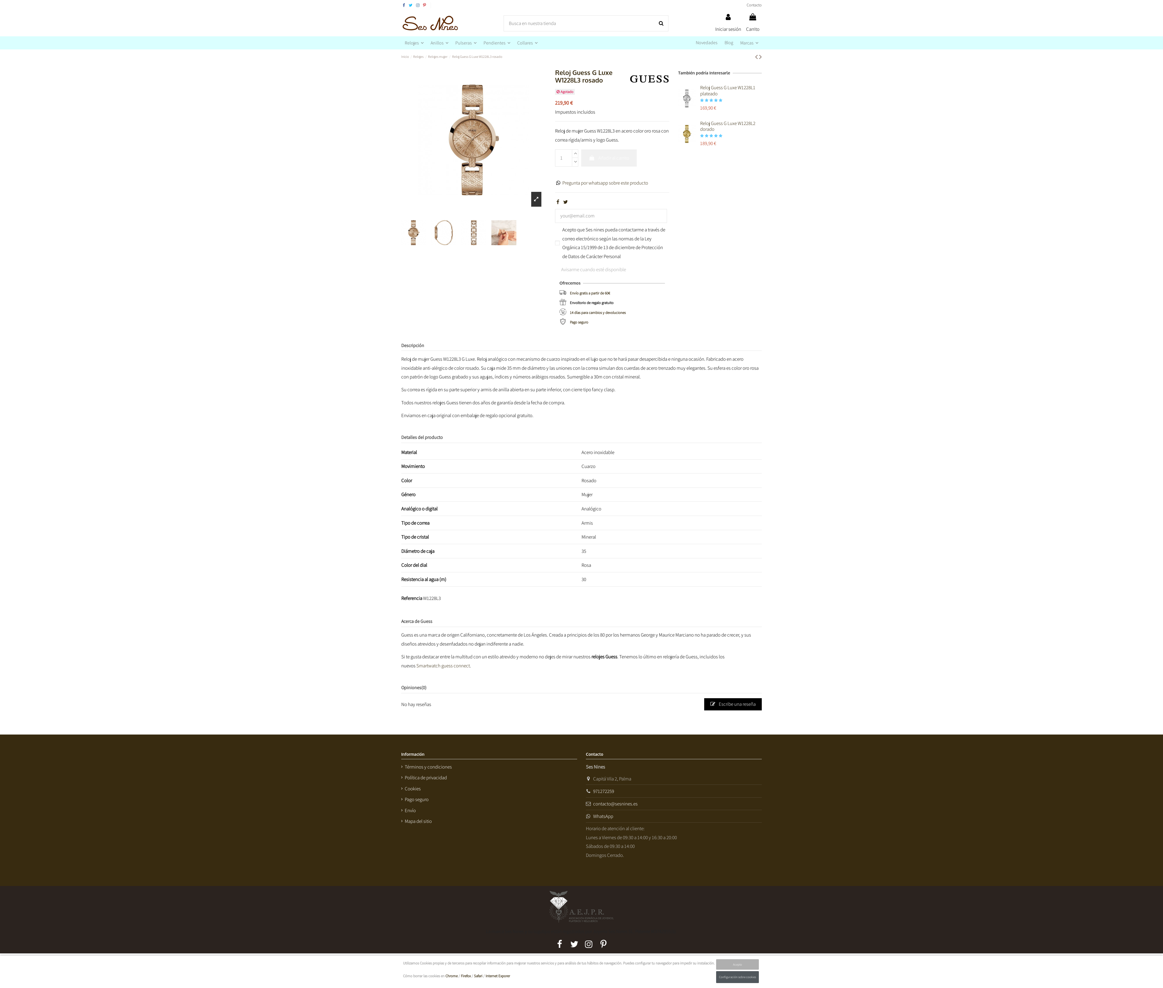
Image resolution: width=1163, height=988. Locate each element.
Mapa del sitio (418, 821)
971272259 (603, 791)
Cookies (413, 788)
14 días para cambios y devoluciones (598, 312)
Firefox (466, 975)
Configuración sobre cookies (737, 977)
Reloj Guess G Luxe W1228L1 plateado (727, 90)
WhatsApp (603, 816)
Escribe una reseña (733, 704)
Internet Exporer (498, 975)
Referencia (411, 598)
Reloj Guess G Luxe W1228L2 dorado (727, 126)
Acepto (737, 964)
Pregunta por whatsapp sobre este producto (605, 183)
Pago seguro (579, 322)
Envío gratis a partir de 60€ (590, 293)
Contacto (754, 5)
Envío (410, 810)
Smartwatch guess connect (443, 665)
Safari (478, 975)
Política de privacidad (426, 777)
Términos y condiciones (428, 767)
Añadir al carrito (609, 158)
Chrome (451, 975)
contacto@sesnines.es (615, 804)
